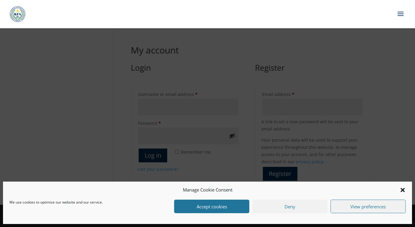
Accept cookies (212, 207)
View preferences (368, 207)
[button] (403, 190)
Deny (289, 207)
